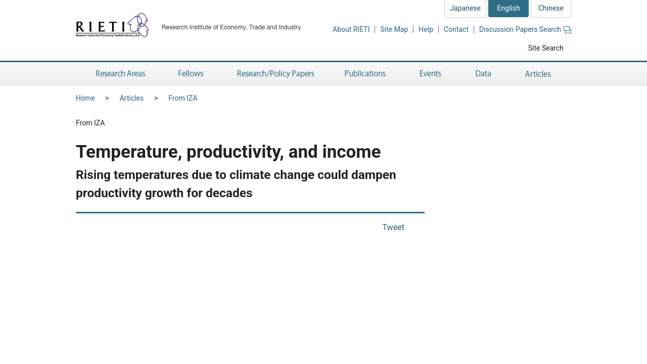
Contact (456, 29)
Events (430, 74)
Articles (539, 74)
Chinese (551, 8)
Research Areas (119, 74)
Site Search (546, 48)
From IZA (182, 98)
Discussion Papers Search (525, 29)
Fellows (191, 74)
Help (426, 29)
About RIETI (351, 29)
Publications (366, 74)
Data (483, 74)
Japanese (465, 8)
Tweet (393, 227)
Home (85, 98)
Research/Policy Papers (275, 74)
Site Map (394, 29)
